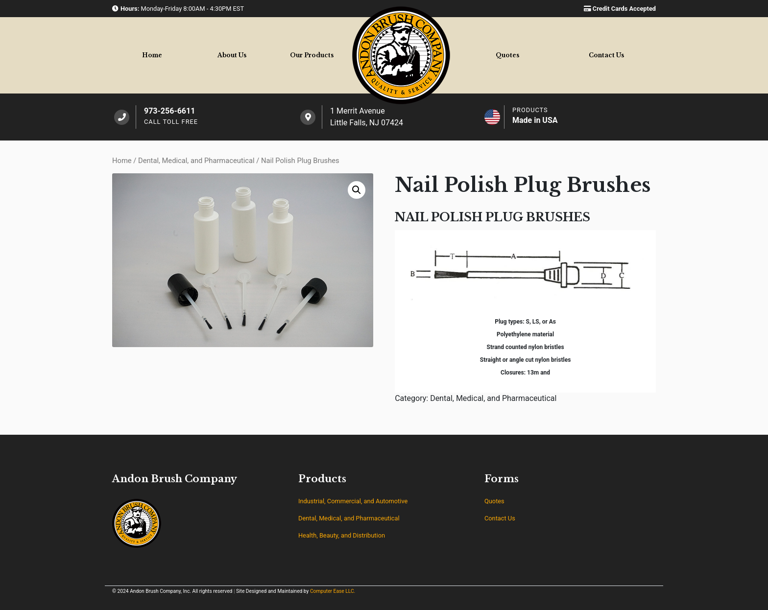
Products (312, 55)
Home (152, 55)
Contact (606, 55)
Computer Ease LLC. (332, 591)
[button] (356, 190)
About (231, 55)
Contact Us (499, 518)
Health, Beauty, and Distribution (341, 535)
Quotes (507, 55)
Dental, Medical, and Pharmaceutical (196, 160)
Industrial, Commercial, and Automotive (353, 501)
